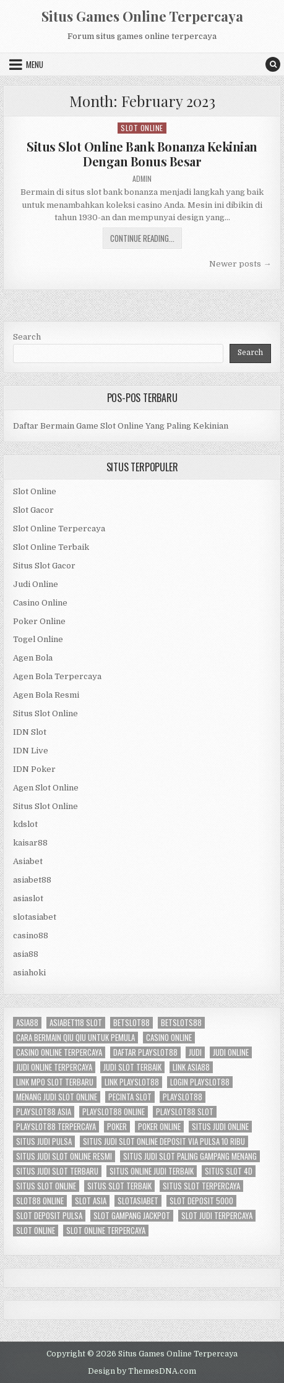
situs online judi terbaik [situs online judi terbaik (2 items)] (152, 1171)
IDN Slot (29, 732)
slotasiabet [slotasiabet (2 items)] (138, 1201)
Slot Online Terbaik (51, 547)
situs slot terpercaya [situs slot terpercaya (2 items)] (201, 1186)
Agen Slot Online (46, 787)
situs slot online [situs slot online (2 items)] (46, 1186)
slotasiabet (34, 917)
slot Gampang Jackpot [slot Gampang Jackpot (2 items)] (131, 1216)
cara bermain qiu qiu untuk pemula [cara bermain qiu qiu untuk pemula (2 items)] (75, 1037)
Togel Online (38, 639)
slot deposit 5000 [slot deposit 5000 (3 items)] (201, 1201)
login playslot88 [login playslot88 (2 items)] (200, 1082)
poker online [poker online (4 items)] (159, 1127)
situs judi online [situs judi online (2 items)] (220, 1127)
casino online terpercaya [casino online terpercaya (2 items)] (59, 1052)
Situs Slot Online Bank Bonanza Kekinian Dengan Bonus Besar (142, 153)
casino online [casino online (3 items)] (169, 1037)
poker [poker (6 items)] (117, 1127)
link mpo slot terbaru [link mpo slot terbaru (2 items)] (54, 1082)
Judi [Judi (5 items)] (195, 1052)
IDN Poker (34, 769)
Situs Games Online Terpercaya (142, 16)
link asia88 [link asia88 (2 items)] (191, 1067)
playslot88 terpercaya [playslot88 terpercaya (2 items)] (56, 1127)
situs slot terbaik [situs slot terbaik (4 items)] (119, 1186)
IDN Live (30, 750)
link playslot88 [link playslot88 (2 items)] (132, 1082)
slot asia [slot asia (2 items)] (90, 1201)
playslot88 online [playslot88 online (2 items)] (113, 1112)
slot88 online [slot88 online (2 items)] (40, 1201)
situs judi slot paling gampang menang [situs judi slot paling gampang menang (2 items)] (190, 1156)
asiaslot (28, 898)
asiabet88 (32, 879)
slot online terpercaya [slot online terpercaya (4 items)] (105, 1230)
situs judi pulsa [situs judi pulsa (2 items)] (44, 1141)
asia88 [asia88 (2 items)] (27, 1023)
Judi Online (35, 584)
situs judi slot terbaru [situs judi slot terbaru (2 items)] (57, 1171)
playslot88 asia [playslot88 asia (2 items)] (43, 1112)
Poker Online (39, 621)
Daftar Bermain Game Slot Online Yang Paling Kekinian (120, 425)
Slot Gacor (33, 510)
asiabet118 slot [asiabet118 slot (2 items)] (75, 1023)
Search (27, 336)
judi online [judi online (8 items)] (231, 1052)
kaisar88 (30, 842)
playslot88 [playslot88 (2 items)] (182, 1097)
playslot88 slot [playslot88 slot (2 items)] (184, 1112)
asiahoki (29, 972)
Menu (34, 64)
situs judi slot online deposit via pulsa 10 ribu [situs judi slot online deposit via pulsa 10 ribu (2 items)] (164, 1141)
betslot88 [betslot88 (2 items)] (131, 1023)
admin (142, 178)
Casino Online (40, 602)
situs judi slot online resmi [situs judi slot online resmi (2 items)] (64, 1156)
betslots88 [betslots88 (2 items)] (181, 1023)
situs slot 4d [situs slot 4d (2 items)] (228, 1171)
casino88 (30, 935)
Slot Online (142, 127)
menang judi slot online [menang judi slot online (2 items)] (56, 1097)
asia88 (25, 954)
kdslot (25, 824)
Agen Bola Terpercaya (57, 676)
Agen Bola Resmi (46, 695)
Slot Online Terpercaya (59, 528)
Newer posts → (240, 263)
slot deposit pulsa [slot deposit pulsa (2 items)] (49, 1216)
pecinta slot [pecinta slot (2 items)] (130, 1097)
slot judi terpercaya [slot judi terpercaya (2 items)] (216, 1216)
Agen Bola (33, 657)
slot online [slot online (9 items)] (35, 1230)
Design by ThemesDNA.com (142, 1371)
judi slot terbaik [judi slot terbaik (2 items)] (132, 1067)
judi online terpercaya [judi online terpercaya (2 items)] (54, 1067)
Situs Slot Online (45, 713)
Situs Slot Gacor (44, 565)
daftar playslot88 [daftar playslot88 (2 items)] (145, 1052)
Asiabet (28, 861)
